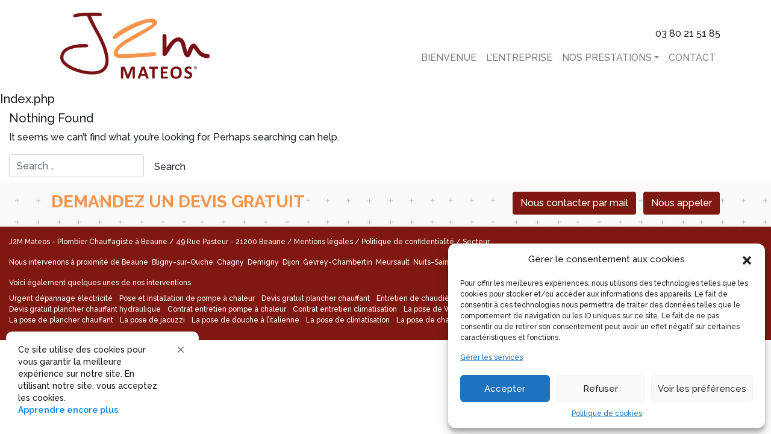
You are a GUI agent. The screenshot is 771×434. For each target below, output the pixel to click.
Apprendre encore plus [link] (68, 410)
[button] (747, 259)
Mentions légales (323, 241)
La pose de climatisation (348, 320)
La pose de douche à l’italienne (245, 320)
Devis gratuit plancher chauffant (315, 298)
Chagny (231, 262)
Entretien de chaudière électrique (435, 298)
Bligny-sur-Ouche (183, 262)
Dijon (291, 262)
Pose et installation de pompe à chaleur (187, 298)
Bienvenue (448, 57)
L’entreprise (519, 57)
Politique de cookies (607, 413)
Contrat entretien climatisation (345, 309)
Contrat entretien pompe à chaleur (226, 309)
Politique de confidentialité (407, 241)
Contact (692, 57)
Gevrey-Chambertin (338, 262)
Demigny (264, 262)
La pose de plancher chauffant (61, 320)
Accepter (504, 388)
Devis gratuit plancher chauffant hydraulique (85, 309)
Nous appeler (681, 203)
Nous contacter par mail (574, 203)
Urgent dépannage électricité (61, 298)
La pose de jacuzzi (152, 320)
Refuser (600, 388)
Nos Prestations (607, 57)
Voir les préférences (702, 388)
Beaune (136, 262)
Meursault (393, 262)
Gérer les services (491, 357)
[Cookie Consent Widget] (102, 380)
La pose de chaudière (434, 320)
